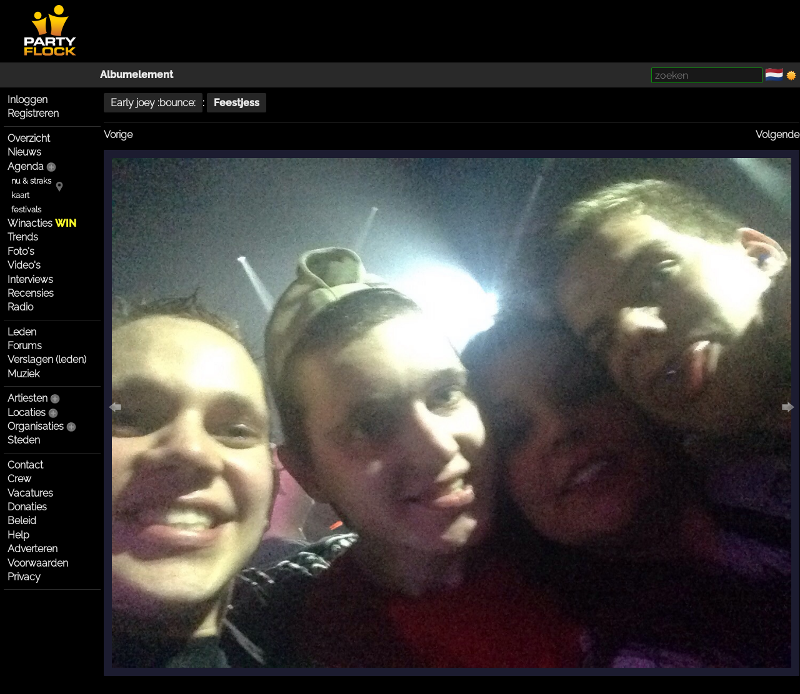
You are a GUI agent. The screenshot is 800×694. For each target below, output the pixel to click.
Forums (25, 346)
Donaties (27, 507)
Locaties (27, 413)
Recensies (31, 293)
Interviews (30, 279)
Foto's (21, 251)
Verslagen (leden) (47, 359)
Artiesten (28, 398)
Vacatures (30, 493)
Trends (23, 237)
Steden (24, 440)
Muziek (23, 374)
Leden (22, 332)
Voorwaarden (38, 563)
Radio (20, 307)
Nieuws (24, 152)
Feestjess (236, 103)
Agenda (26, 166)
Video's (24, 265)
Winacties (42, 223)
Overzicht (29, 138)
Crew (19, 479)
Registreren (33, 113)
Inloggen (28, 100)
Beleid (22, 521)
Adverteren (33, 549)
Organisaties (36, 426)
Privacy (24, 577)
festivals (26, 209)
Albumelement (136, 75)
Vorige (118, 135)
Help (18, 535)
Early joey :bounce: (153, 103)
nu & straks (31, 181)
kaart (20, 195)
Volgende (777, 135)
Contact (25, 465)
